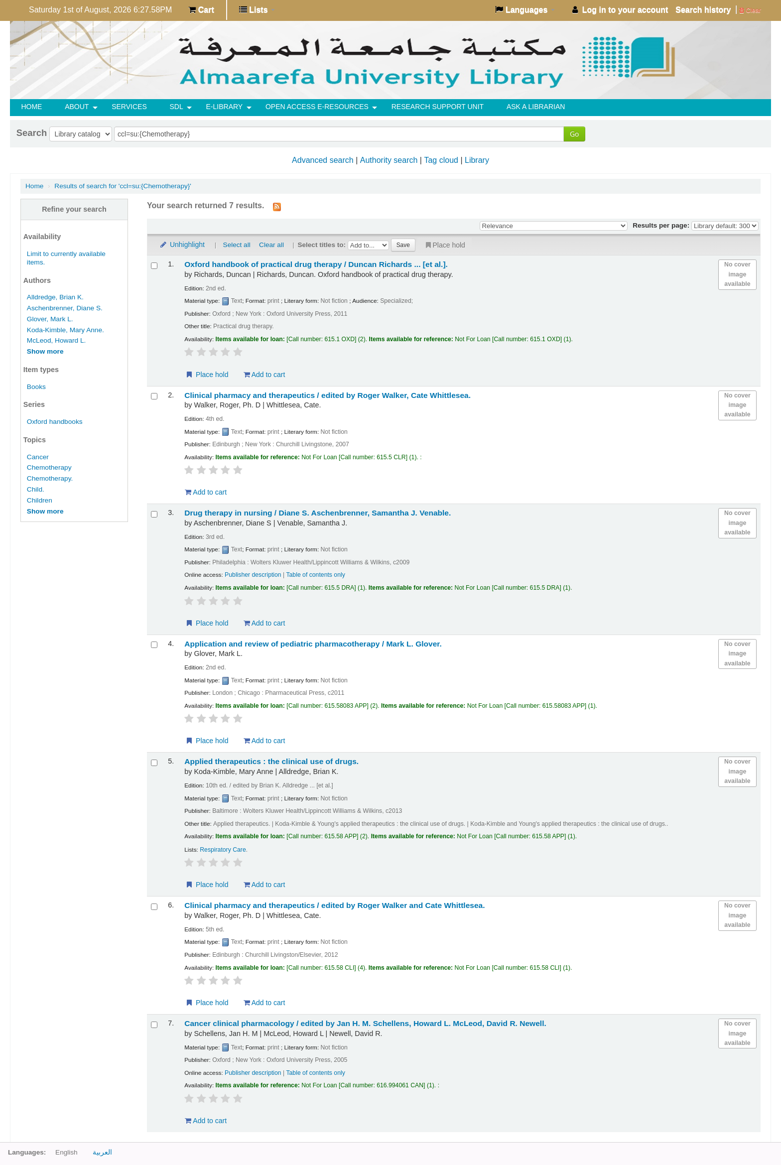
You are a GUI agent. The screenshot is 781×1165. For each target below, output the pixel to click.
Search (31, 133)
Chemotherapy (49, 467)
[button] (201, 10)
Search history (703, 9)
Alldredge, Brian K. (55, 297)
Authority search (389, 160)
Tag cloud (441, 160)
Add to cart (264, 375)
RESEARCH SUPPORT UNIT (437, 107)
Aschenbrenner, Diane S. (65, 308)
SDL (176, 107)
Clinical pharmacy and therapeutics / (327, 395)
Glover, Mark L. (50, 319)
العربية (102, 1152)
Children (39, 500)
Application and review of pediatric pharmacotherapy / (313, 644)
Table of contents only (315, 574)
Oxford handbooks (55, 421)
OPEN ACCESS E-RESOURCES (317, 107)
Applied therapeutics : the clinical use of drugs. (271, 761)
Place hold (444, 245)
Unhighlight (182, 245)
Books (36, 386)
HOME (31, 107)
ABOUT (77, 107)
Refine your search (74, 209)
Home (34, 186)
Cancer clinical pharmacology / (365, 1023)
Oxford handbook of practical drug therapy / (316, 264)
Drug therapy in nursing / (317, 513)
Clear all (271, 245)
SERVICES (129, 107)
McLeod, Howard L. (56, 340)
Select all (237, 245)
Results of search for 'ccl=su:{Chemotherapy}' (122, 186)
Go (574, 133)
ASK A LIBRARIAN (536, 107)
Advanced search (323, 160)
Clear (750, 10)
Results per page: (662, 225)
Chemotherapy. (50, 478)
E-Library (224, 107)
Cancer (38, 457)
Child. (35, 489)
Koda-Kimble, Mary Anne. (65, 330)
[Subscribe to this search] (276, 206)
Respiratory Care (223, 849)
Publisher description (253, 574)
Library (477, 160)
